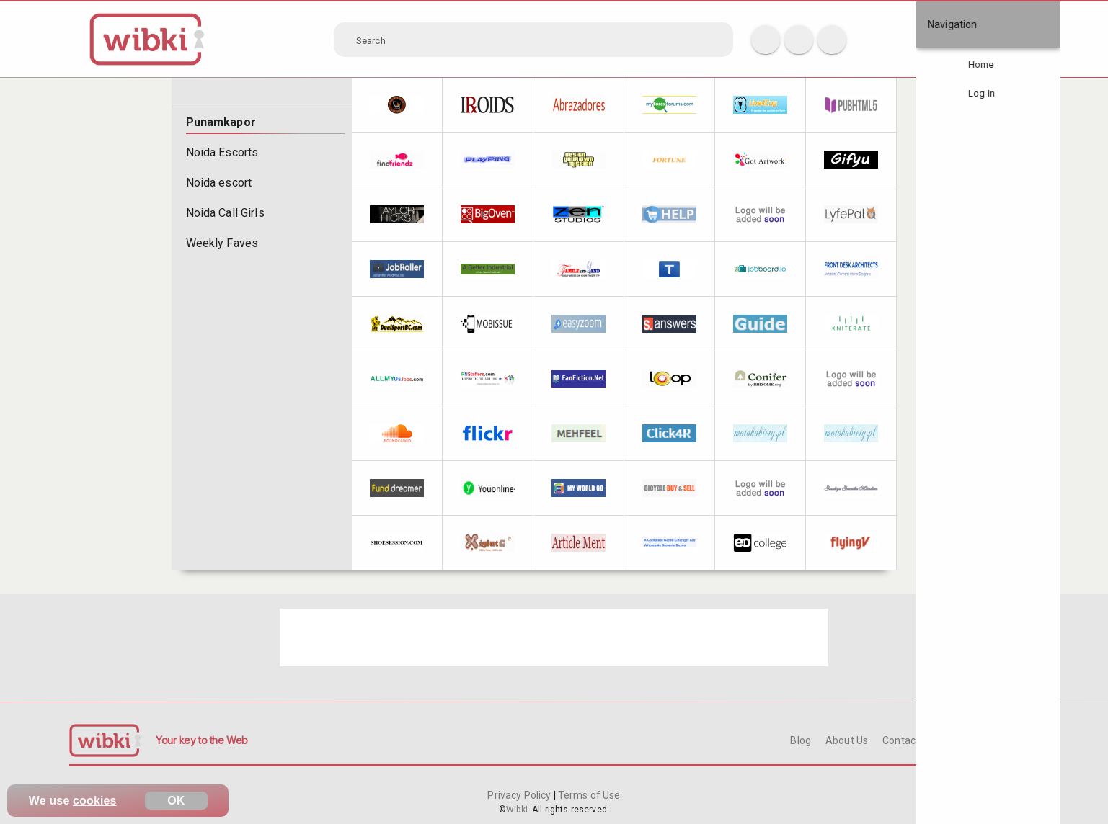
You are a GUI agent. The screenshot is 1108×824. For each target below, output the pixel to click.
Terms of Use (588, 795)
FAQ (957, 740)
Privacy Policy (520, 795)
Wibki (517, 810)
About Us (846, 740)
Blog (800, 740)
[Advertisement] (554, 637)
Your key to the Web (202, 740)
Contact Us (907, 740)
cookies (95, 800)
